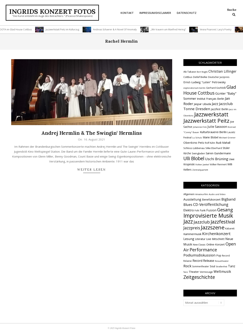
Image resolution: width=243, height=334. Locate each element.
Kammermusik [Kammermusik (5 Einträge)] (192, 234)
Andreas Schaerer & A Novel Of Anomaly (116, 29)
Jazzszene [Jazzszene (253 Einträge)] (212, 227)
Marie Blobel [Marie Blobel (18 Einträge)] (210, 137)
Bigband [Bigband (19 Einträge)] (228, 199)
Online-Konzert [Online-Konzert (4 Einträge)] (215, 244)
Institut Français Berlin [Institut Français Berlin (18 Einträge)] (210, 98)
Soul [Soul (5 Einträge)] (212, 266)
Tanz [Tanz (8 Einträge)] (231, 266)
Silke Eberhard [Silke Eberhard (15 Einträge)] (213, 148)
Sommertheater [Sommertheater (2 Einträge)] (200, 266)
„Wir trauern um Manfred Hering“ (169, 29)
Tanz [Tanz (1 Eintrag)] (185, 272)
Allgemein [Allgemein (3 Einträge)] (189, 194)
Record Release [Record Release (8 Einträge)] (203, 261)
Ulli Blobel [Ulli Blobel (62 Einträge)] (193, 158)
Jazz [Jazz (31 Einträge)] (215, 103)
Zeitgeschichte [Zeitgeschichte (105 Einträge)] (199, 277)
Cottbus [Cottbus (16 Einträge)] (187, 77)
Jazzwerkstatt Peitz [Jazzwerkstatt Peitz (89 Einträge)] (206, 120)
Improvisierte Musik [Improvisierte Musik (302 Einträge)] (208, 215)
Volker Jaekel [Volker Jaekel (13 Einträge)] (202, 164)
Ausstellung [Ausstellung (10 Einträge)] (192, 199)
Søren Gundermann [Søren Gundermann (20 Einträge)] (218, 153)
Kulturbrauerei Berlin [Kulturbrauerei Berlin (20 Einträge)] (213, 132)
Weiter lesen (91, 169)
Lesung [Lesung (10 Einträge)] (188, 239)
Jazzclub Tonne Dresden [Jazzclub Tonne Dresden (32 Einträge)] (208, 106)
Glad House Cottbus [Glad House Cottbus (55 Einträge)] (209, 90)
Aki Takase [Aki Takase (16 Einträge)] (189, 71)
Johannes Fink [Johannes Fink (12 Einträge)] (200, 127)
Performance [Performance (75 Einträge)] (203, 250)
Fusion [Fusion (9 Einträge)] (211, 210)
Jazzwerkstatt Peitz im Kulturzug (64, 29)
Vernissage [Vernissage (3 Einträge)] (206, 272)
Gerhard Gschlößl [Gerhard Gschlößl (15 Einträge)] (216, 87)
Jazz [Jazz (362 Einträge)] (188, 221)
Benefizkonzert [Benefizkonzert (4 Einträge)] (211, 199)
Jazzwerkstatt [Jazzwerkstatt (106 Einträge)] (211, 114)
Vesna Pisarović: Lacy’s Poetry (217, 29)
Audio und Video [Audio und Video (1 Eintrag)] (217, 194)
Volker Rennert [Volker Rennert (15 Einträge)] (218, 164)
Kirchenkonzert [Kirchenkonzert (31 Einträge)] (216, 233)
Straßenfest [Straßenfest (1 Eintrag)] (221, 266)
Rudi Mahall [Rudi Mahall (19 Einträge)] (223, 142)
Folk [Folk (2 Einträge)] (197, 210)
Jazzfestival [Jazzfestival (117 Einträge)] (223, 221)
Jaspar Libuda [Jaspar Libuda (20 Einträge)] (202, 104)
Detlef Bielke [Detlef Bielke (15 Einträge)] (200, 77)
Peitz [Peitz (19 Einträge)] (201, 142)
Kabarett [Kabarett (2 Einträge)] (229, 228)
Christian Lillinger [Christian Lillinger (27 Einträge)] (222, 71)
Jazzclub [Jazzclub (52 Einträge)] (202, 222)
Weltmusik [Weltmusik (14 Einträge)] (222, 271)
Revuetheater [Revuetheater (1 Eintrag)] (222, 261)
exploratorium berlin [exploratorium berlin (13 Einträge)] (194, 87)
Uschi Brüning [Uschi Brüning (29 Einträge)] (216, 159)
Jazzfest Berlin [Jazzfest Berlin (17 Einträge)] (219, 109)
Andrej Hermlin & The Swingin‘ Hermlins (91, 133)
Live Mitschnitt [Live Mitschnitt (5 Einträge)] (215, 239)
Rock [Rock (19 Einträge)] (187, 265)
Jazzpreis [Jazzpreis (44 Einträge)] (191, 228)
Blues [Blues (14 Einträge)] (187, 204)
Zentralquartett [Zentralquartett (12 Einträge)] (200, 170)
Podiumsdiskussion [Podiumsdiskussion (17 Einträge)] (199, 255)
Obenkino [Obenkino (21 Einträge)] (190, 142)
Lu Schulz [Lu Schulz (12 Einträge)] (197, 137)
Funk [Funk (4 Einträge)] (203, 210)
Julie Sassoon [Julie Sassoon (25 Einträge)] (217, 126)
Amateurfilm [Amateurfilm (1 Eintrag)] (201, 194)
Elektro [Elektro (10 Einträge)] (188, 210)
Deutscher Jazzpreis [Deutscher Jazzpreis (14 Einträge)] (218, 77)
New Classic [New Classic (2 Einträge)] (199, 244)
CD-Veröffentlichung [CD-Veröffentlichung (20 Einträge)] (210, 204)
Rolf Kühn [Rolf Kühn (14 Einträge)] (210, 142)
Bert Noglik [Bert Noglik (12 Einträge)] (202, 72)
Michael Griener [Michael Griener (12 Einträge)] (227, 137)
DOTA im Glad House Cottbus (17, 29)
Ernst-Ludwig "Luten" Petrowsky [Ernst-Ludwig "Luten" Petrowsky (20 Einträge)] (204, 82)
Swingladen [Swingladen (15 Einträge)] (198, 153)
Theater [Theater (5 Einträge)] (194, 272)
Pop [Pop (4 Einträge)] (218, 255)
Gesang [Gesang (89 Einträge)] (225, 209)
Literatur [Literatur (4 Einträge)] (200, 239)
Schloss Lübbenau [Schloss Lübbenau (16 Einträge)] (194, 148)
